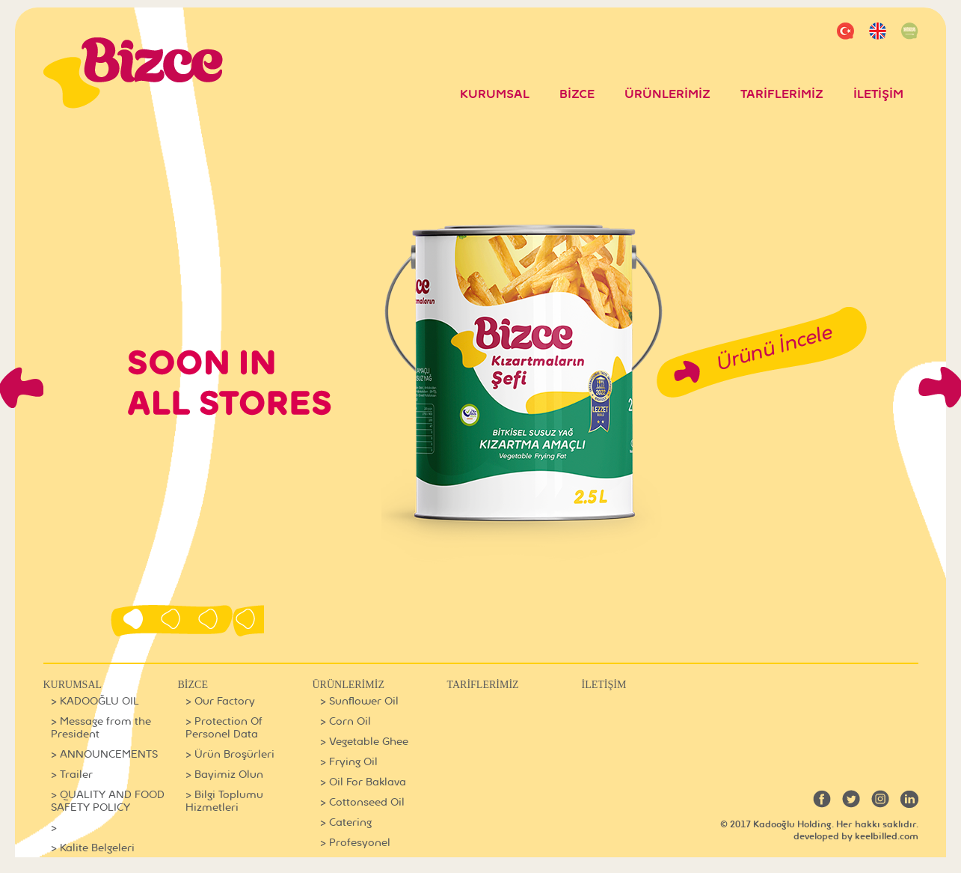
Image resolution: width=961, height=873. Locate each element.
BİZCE (577, 94)
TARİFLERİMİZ (781, 94)
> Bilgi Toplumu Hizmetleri (224, 801)
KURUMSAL (494, 94)
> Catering (346, 822)
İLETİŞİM (878, 94)
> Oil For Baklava (363, 782)
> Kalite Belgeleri (93, 848)
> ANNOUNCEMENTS (104, 754)
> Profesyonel (355, 842)
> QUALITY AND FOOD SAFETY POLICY (108, 801)
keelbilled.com (886, 836)
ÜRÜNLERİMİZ (667, 94)
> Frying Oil (349, 761)
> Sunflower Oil (359, 701)
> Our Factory (220, 701)
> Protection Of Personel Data (223, 727)
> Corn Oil (345, 721)
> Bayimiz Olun (224, 774)
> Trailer (72, 774)
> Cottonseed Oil (362, 802)
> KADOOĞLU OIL (95, 701)
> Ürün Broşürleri (229, 754)
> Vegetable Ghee (364, 741)
